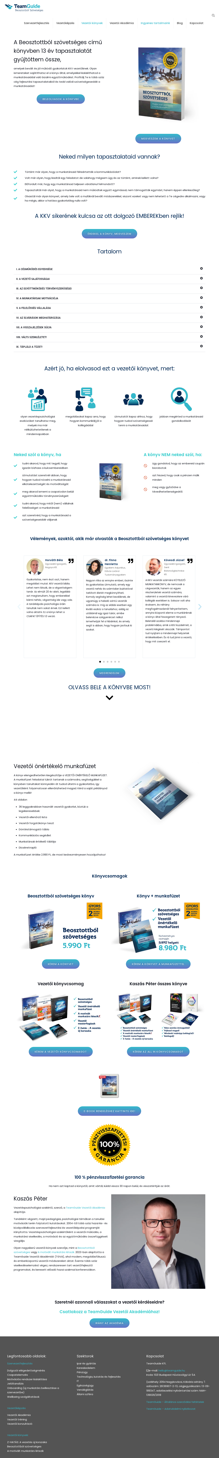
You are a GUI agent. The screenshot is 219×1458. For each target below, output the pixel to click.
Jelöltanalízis (15, 1383)
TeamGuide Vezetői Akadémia (85, 1207)
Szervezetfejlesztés (20, 1363)
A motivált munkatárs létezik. (56, 1252)
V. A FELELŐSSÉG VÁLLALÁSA (33, 308)
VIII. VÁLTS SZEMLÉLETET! (31, 337)
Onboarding (14, 1388)
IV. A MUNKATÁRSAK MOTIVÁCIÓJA (37, 298)
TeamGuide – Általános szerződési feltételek (175, 1402)
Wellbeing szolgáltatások (23, 1397)
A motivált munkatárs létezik (25, 1451)
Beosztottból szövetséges (24, 1446)
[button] (109, 269)
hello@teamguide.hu (171, 1370)
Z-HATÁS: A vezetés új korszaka (27, 1442)
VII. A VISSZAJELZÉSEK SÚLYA (33, 327)
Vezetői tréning (17, 1419)
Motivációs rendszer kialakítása (27, 1379)
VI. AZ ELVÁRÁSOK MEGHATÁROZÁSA (38, 317)
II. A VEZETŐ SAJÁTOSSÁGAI (33, 279)
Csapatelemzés (17, 1375)
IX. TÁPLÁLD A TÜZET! (29, 346)
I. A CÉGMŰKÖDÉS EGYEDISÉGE (34, 269)
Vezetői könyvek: (17, 1435)
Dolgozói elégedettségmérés (26, 1370)
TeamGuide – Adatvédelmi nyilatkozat (171, 1409)
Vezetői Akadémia (19, 1415)
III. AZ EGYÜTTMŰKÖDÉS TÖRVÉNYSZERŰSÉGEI (44, 288)
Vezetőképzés (16, 1408)
